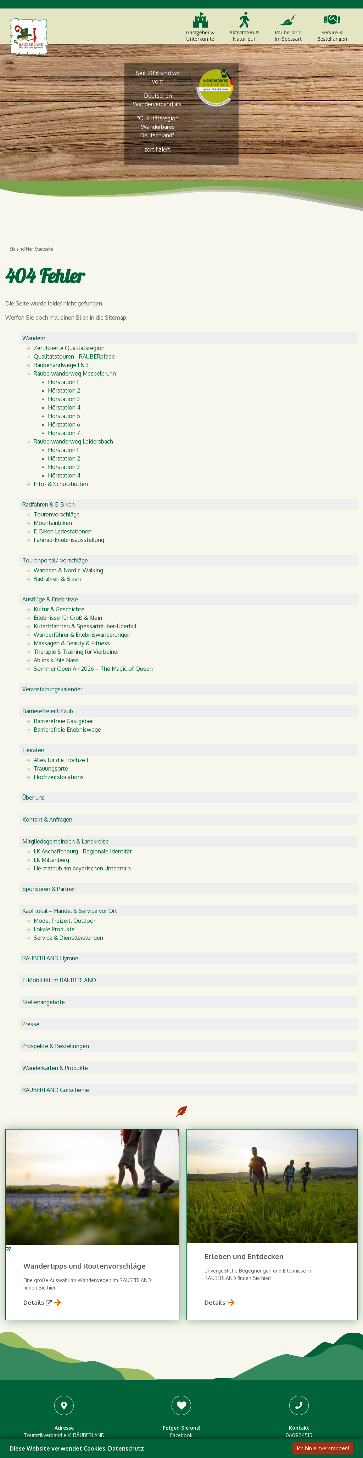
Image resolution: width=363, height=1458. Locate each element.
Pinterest (181, 1342)
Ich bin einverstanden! (323, 1448)
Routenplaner (93, 1377)
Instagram (181, 1327)
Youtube (181, 1335)
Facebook (181, 1320)
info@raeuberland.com (299, 1335)
